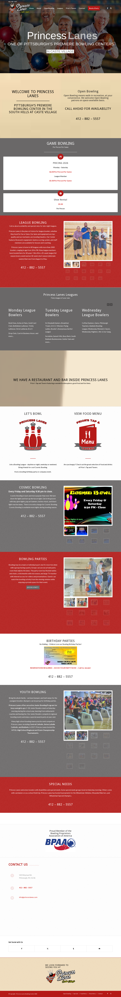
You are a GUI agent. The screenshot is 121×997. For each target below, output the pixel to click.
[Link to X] (111, 8)
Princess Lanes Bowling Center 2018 (26, 994)
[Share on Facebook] (21, 949)
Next (111, 304)
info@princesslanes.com (28, 897)
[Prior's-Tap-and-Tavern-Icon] (88, 435)
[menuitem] (31, 8)
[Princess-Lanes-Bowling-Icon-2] (33, 435)
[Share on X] (47, 949)
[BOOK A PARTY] (33, 587)
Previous (108, 304)
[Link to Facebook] (107, 8)
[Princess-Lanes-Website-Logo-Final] (19, 8)
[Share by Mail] (99, 949)
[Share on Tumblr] (73, 949)
